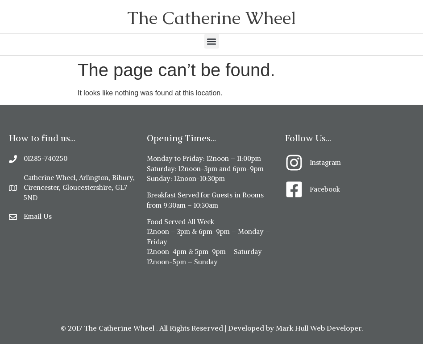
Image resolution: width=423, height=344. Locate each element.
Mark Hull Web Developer (318, 328)
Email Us (38, 216)
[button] (211, 41)
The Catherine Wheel (211, 17)
